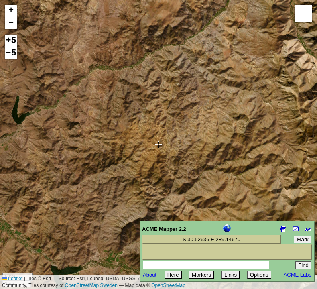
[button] (11, 11)
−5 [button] (11, 53)
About (149, 275)
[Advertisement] (42, 232)
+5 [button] (11, 41)
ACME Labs (297, 275)
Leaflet (12, 278)
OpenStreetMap (168, 285)
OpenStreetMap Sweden (91, 285)
